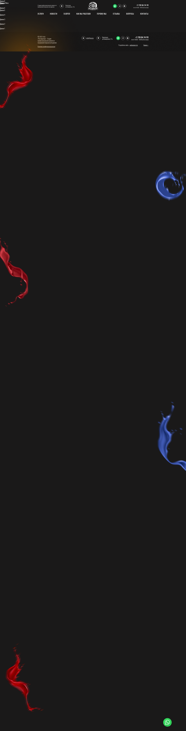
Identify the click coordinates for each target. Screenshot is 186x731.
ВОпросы (130, 13)
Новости (53, 13)
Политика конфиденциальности (46, 46)
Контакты (144, 13)
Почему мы (101, 13)
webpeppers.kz (134, 45)
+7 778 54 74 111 (141, 37)
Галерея (67, 13)
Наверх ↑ (145, 45)
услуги (41, 13)
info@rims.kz (90, 38)
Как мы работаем (83, 13)
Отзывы (116, 13)
